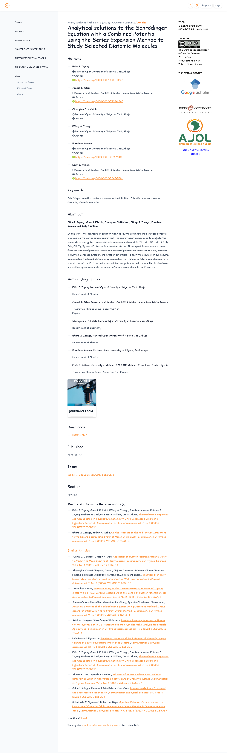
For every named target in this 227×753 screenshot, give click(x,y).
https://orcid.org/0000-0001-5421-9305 (98, 157)
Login (217, 5)
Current (19, 22)
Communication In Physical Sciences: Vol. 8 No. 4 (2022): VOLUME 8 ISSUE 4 (123, 710)
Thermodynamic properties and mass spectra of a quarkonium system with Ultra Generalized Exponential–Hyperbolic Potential (120, 519)
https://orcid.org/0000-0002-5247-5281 (99, 178)
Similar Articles (78, 550)
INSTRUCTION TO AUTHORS (30, 58)
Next (84, 717)
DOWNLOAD (79, 435)
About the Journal (26, 82)
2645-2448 (193, 29)
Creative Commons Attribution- (189, 55)
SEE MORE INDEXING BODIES (195, 152)
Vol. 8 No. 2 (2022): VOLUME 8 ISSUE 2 (111, 22)
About (18, 76)
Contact (21, 94)
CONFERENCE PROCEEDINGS (30, 49)
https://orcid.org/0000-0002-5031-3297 (99, 80)
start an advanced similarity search (101, 725)
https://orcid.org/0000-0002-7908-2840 (99, 101)
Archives (19, 31)
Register (206, 5)
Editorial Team (24, 88)
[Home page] (7, 5)
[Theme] (196, 5)
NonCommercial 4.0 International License (190, 62)
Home (70, 22)
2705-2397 (190, 26)
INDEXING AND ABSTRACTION (31, 67)
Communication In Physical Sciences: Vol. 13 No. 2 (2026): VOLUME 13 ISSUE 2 (116, 597)
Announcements (22, 40)
